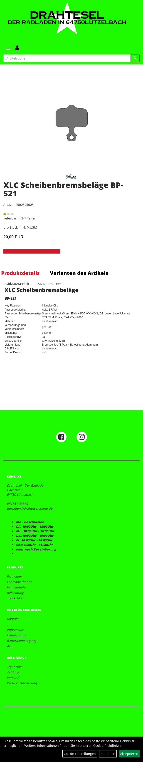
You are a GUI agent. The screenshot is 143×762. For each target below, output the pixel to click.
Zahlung (13, 672)
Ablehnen (108, 754)
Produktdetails (20, 272)
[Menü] (8, 48)
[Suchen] (135, 58)
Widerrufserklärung (22, 683)
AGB (10, 646)
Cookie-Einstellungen (80, 754)
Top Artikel (15, 598)
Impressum (15, 630)
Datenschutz (16, 635)
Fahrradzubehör (19, 582)
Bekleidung (15, 592)
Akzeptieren (129, 754)
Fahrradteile (16, 587)
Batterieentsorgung (21, 640)
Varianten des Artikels (79, 272)
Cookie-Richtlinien (107, 745)
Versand (13, 677)
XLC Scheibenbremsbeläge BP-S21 (63, 189)
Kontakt (12, 619)
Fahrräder (14, 576)
